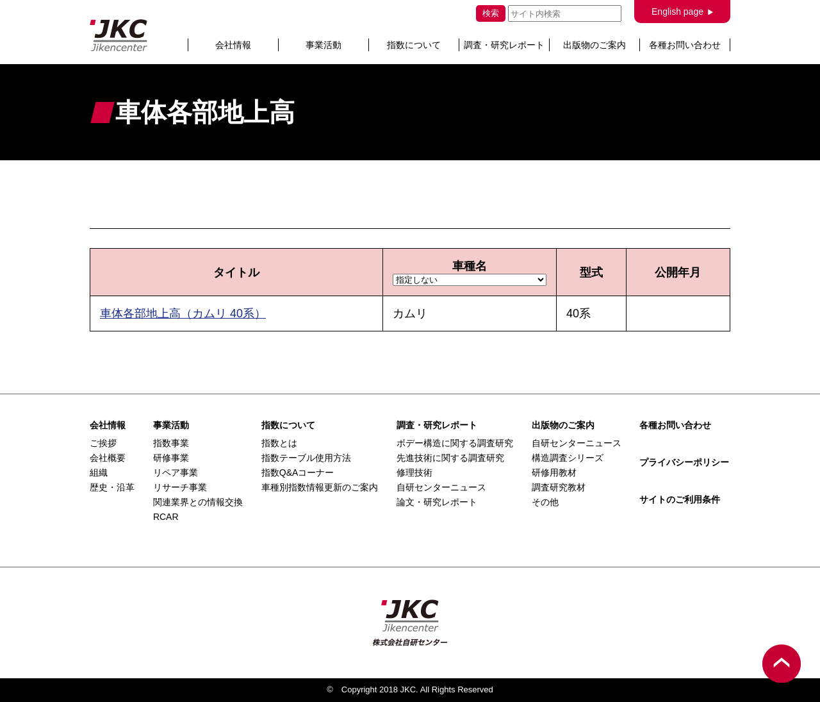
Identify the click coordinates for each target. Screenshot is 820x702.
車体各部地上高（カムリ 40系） (183, 313)
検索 (490, 13)
